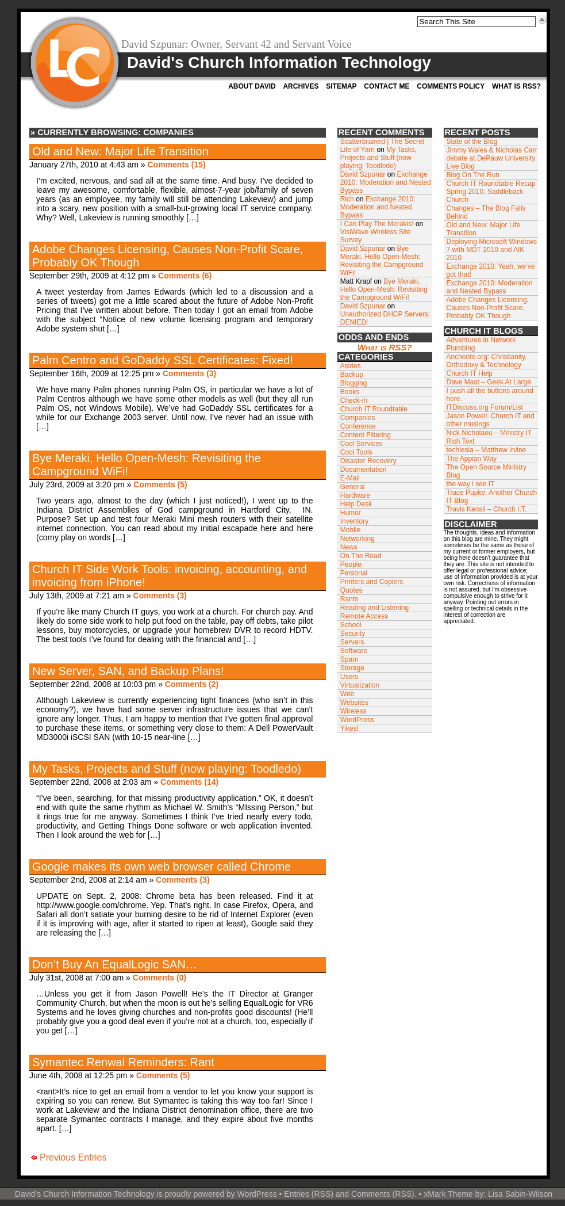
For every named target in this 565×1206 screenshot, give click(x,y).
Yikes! (349, 728)
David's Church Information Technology (279, 62)
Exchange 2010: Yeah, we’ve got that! (491, 270)
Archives (300, 86)
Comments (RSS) (382, 1194)
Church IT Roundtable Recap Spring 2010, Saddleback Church (491, 192)
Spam (349, 659)
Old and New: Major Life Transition (120, 151)
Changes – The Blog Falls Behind (486, 212)
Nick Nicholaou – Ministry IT (489, 433)
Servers (352, 642)
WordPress (357, 720)
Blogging (353, 383)
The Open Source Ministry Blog (486, 471)
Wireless (353, 711)
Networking (357, 539)
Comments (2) (191, 684)
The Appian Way (472, 459)
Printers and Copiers (371, 582)
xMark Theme (448, 1194)
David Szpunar (363, 174)
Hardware (355, 495)
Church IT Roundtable (374, 409)
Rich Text (461, 441)
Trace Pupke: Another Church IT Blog (492, 496)
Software (353, 651)
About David (251, 86)
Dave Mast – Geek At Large (489, 382)
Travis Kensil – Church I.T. (487, 509)
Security (352, 633)
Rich (347, 199)
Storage (352, 668)
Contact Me (386, 86)
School (351, 625)
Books (349, 392)
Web (347, 694)
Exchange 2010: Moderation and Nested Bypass (385, 182)
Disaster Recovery (368, 461)
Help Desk (356, 504)
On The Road (361, 556)
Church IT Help (470, 373)
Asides (350, 366)
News (349, 547)
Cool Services (361, 444)
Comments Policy (451, 86)
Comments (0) (159, 977)
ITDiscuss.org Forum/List (485, 407)
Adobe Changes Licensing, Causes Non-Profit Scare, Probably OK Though (488, 308)
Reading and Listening (374, 608)
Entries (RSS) (308, 1194)
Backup (351, 375)
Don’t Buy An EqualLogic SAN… (114, 964)
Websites (354, 703)
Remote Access (364, 616)
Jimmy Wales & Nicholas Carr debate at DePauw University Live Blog (492, 158)
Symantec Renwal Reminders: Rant (123, 1062)
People (351, 564)
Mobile (350, 530)
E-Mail (350, 478)
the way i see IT (471, 484)
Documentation (363, 469)
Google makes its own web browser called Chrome (161, 866)
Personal (353, 573)
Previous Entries (73, 1157)
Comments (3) (189, 373)
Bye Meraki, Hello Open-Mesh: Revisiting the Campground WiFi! (382, 261)
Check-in (353, 400)
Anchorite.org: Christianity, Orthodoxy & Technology (487, 361)
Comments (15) (176, 164)
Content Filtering (365, 435)
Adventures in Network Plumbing (481, 344)
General (352, 487)
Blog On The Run (473, 175)
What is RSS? (516, 86)
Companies (357, 418)
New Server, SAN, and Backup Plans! (128, 671)
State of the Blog (472, 142)
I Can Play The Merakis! (377, 224)
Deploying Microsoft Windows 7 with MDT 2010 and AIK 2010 (492, 250)
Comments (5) (160, 484)
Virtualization (359, 685)
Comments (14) (189, 782)
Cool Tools (356, 452)
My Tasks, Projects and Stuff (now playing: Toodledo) (166, 768)
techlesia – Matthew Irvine (486, 450)
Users (349, 677)
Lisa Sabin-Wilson (520, 1194)
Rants (349, 599)
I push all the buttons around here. (490, 395)
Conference (358, 426)
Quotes (351, 590)
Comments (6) (185, 275)
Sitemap (341, 86)
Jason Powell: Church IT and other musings (491, 420)
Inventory (354, 521)
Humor (350, 513)
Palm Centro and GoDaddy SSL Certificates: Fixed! (162, 360)
